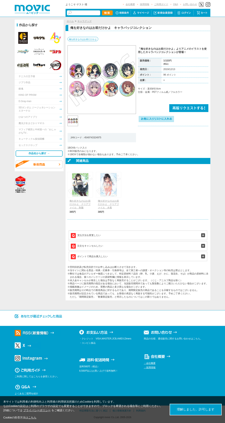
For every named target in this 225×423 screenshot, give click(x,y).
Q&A (175, 4)
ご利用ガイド (161, 4)
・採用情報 (150, 367)
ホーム (70, 21)
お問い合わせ (190, 4)
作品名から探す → (39, 153)
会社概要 (130, 4)
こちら (32, 417)
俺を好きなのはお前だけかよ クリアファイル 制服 (80, 204)
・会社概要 (150, 363)
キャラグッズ (84, 21)
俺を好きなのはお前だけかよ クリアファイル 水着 (108, 204)
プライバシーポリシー (37, 410)
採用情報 (144, 4)
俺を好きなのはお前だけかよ (83, 39)
